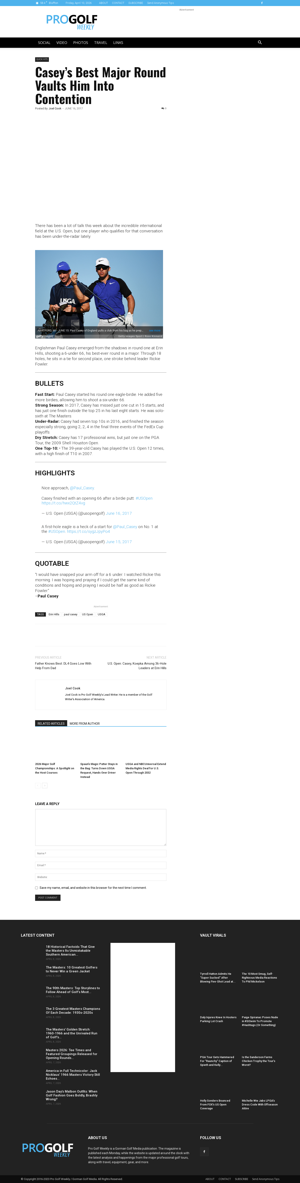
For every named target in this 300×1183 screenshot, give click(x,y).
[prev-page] (37, 785)
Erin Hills (54, 614)
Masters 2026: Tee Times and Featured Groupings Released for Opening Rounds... (71, 1054)
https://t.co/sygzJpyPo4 (88, 531)
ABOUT (103, 3)
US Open (87, 614)
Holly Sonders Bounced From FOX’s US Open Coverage (215, 1104)
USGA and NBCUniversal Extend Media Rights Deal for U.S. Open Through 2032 (146, 768)
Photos (80, 42)
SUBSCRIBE (135, 3)
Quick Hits (42, 59)
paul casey (70, 614)
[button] (260, 43)
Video (61, 42)
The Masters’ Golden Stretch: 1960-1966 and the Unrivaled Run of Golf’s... (71, 1033)
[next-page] (44, 785)
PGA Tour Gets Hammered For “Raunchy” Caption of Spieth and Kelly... (217, 1061)
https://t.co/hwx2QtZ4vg (63, 503)
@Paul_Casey (82, 487)
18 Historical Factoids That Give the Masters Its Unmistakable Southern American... (70, 950)
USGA (101, 614)
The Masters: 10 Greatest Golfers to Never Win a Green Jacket (71, 969)
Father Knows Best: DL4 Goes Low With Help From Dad (63, 666)
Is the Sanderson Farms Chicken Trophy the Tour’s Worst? (258, 1061)
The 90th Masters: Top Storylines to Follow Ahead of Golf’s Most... (73, 990)
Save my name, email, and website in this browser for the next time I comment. (93, 887)
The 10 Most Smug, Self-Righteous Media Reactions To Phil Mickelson (259, 977)
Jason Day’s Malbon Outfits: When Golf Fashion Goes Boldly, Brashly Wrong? (71, 1095)
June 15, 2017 (119, 541)
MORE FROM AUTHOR (85, 723)
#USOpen (144, 498)
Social (44, 42)
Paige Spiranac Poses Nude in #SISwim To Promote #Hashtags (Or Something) (260, 1021)
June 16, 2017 (119, 513)
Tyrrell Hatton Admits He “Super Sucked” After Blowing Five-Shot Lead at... (218, 977)
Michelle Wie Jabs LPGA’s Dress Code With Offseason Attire (260, 1104)
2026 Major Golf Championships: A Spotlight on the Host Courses (54, 768)
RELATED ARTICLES (51, 723)
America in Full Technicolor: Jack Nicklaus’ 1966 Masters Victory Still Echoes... (73, 1074)
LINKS (118, 42)
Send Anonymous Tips (160, 3)
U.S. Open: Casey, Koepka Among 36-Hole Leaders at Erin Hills (137, 666)
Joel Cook (55, 108)
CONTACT (118, 3)
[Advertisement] (209, 131)
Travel (100, 42)
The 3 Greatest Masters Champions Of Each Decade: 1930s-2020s (73, 1011)
